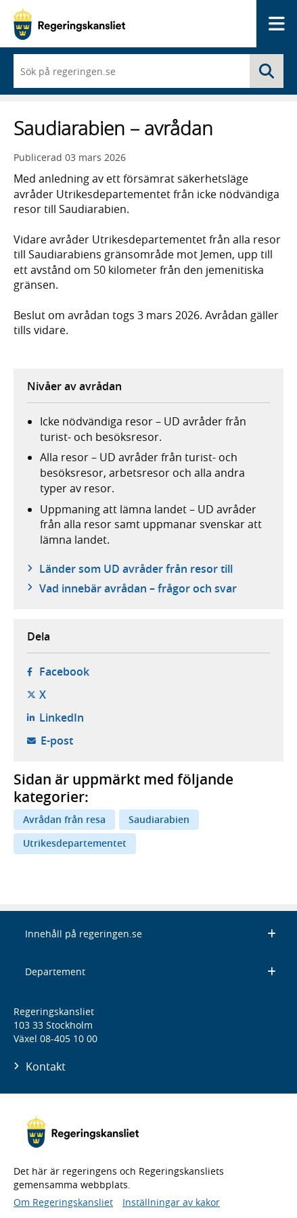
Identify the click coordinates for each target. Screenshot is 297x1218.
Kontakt (46, 1066)
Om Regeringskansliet (63, 1202)
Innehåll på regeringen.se (150, 933)
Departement (150, 971)
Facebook (64, 671)
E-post (57, 740)
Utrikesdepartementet (75, 843)
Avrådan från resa (64, 819)
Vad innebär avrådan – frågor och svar (138, 588)
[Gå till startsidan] (69, 24)
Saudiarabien (159, 819)
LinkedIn (61, 717)
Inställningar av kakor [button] (171, 1202)
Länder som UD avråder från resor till (136, 568)
